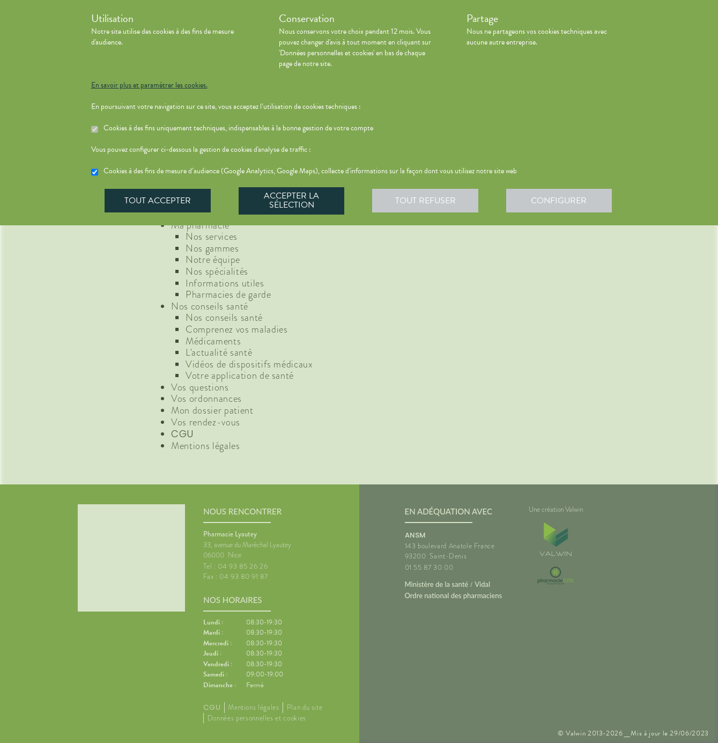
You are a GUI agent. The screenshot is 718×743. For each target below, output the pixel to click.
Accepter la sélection (292, 200)
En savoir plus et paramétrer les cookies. (149, 85)
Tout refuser (426, 200)
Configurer (560, 200)
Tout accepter (158, 200)
